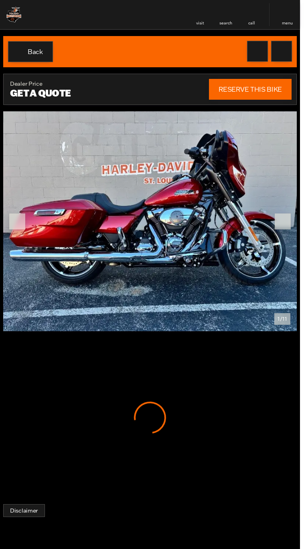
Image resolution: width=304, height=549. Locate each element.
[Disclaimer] (24, 510)
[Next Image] (283, 221)
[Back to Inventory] (30, 51)
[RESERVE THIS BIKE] (250, 89)
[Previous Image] (17, 221)
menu (287, 23)
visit (200, 23)
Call (251, 23)
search (225, 23)
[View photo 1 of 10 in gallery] (150, 221)
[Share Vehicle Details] (281, 51)
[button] (200, 14)
